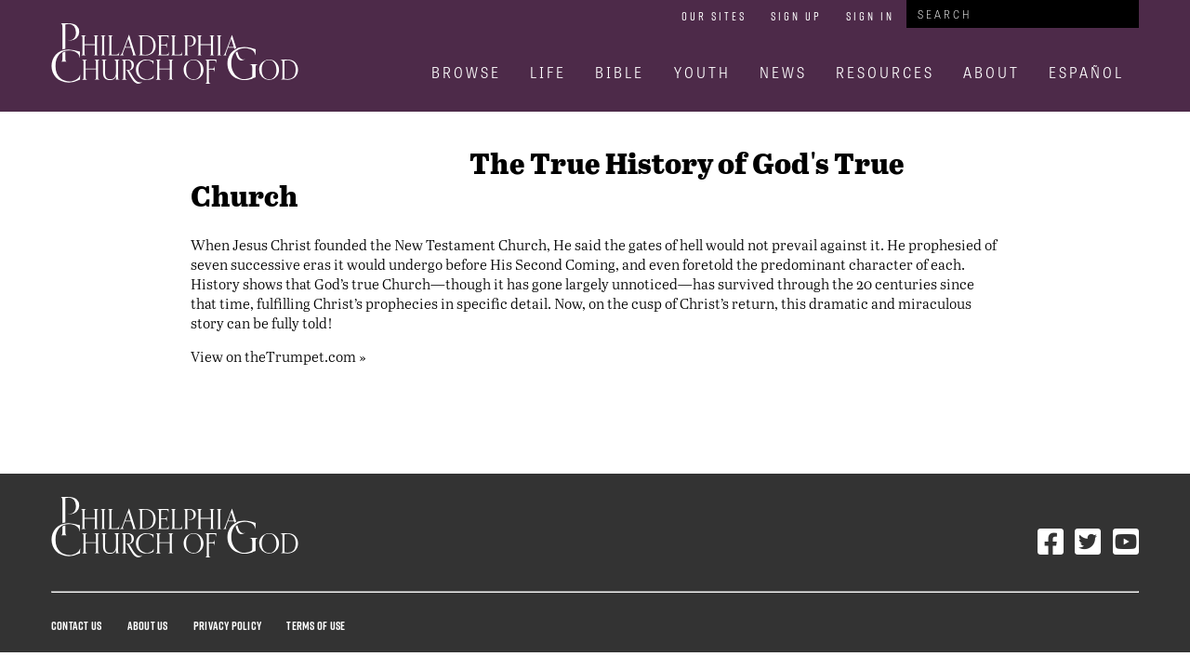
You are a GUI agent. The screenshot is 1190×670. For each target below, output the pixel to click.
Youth (702, 72)
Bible (619, 72)
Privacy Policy (227, 625)
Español (1086, 72)
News (783, 72)
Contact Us (76, 625)
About (991, 72)
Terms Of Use (315, 625)
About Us (147, 625)
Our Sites (714, 15)
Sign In (870, 15)
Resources (885, 72)
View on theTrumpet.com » (278, 356)
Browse (466, 72)
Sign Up (796, 15)
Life (548, 72)
